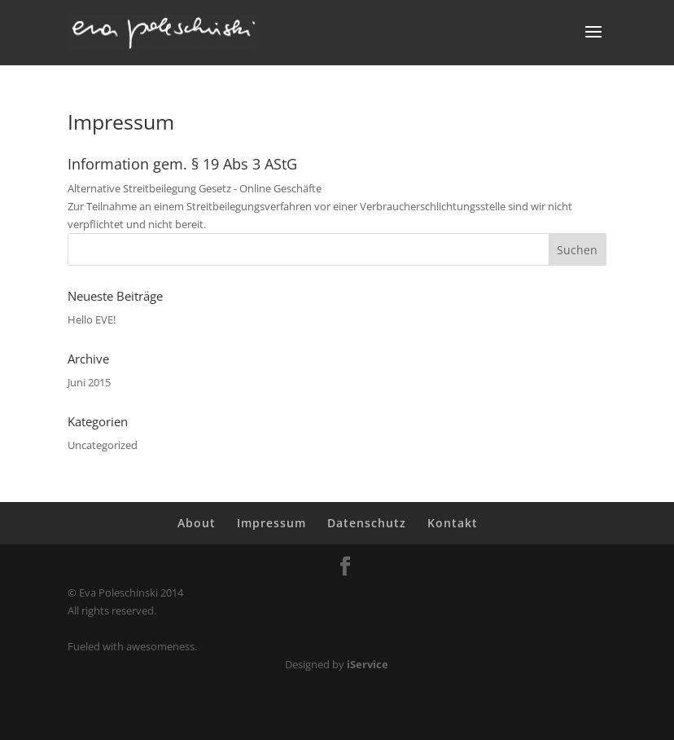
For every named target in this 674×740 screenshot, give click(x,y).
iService (367, 664)
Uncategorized (103, 445)
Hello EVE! (92, 319)
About (196, 523)
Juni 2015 (89, 382)
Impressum (271, 523)
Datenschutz (366, 523)
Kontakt (452, 523)
